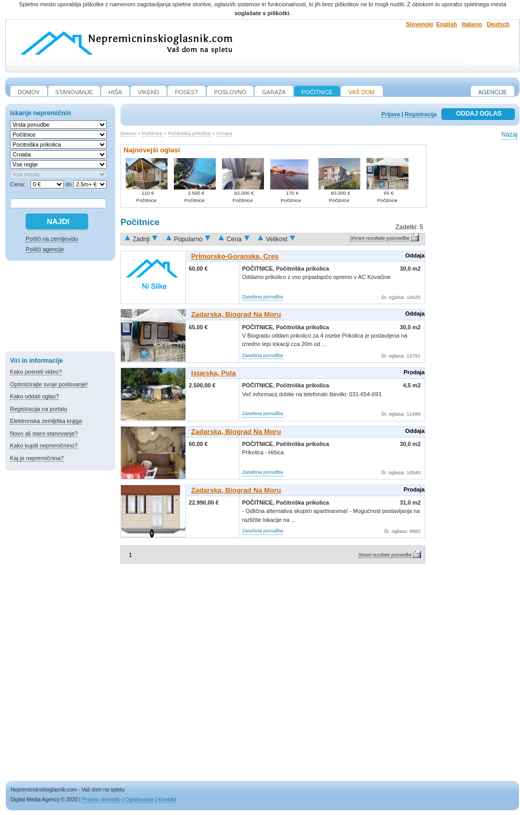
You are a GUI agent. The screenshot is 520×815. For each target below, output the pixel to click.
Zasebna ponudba (262, 296)
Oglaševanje (139, 799)
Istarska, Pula (213, 373)
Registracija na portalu (38, 409)
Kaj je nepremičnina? (37, 458)
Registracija (421, 114)
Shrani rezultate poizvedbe (380, 238)
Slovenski (419, 24)
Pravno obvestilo (101, 799)
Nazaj (509, 134)
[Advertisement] (60, 308)
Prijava (390, 114)
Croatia (224, 133)
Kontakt (167, 799)
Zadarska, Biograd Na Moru (236, 314)
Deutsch (498, 24)
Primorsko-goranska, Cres (235, 256)
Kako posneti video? (36, 372)
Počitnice (152, 133)
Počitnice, (259, 268)
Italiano (472, 24)
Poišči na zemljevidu (52, 239)
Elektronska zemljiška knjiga (46, 421)
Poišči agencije (45, 249)
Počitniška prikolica (189, 133)
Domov (128, 133)
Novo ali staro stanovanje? (44, 433)
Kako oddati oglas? (34, 396)
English (446, 24)
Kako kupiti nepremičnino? (44, 445)
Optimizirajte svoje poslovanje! (49, 384)
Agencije (492, 92)
